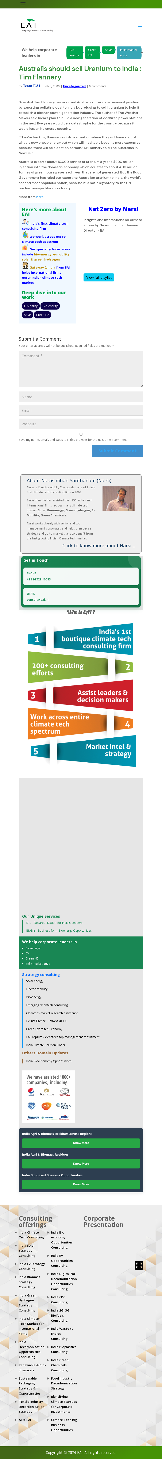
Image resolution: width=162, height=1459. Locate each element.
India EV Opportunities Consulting (62, 1260)
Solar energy (34, 981)
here (39, 197)
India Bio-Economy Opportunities (49, 1061)
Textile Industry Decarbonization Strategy (32, 1406)
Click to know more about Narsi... (98, 545)
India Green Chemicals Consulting (60, 1365)
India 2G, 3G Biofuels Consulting (60, 1315)
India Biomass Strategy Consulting (29, 1282)
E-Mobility (31, 306)
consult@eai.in (38, 600)
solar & (27, 259)
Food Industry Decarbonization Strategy (64, 1383)
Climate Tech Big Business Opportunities (64, 1425)
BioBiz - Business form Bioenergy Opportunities (59, 930)
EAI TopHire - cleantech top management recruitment (63, 1037)
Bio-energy (74, 52)
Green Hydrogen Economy (44, 1029)
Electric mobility (36, 989)
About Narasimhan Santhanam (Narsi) (69, 480)
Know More (81, 1143)
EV (27, 953)
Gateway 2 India (42, 267)
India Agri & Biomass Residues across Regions (57, 1133)
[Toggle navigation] (23, 4)
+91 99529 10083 (39, 579)
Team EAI (31, 86)
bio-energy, (43, 254)
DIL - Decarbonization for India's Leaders (54, 923)
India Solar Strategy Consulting (27, 1250)
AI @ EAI (25, 1420)
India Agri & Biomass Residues (45, 1154)
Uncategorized (74, 86)
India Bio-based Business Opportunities (52, 1175)
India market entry (128, 52)
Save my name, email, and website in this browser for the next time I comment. (73, 440)
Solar (108, 50)
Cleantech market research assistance (52, 1013)
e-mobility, (61, 254)
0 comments (97, 86)
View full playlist (99, 277)
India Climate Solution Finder (45, 1045)
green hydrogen (47, 259)
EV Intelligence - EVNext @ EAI (46, 1021)
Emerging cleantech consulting (47, 1005)
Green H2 (92, 52)
